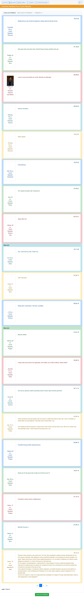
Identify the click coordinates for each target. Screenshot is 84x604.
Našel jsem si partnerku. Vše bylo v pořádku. (31, 306)
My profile (12, 2)
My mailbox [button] (22, 2)
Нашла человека (23, 108)
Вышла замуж (22, 334)
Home (4, 2)
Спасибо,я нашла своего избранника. (29, 499)
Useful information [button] (41, 2)
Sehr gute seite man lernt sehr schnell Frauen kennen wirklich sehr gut (38, 49)
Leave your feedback (10, 13)
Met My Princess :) (23, 527)
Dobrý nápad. (22, 136)
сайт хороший (22, 278)
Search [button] (30, 2)
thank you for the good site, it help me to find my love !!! (34, 473)
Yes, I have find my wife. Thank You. (28, 251)
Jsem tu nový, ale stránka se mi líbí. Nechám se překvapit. (34, 77)
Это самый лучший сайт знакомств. (29, 191)
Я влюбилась (22, 165)
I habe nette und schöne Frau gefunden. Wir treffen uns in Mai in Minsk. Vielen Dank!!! (43, 362)
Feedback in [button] (38, 13)
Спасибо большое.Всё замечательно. (29, 445)
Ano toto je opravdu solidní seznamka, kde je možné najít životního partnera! (40, 391)
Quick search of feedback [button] (24, 13)
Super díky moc (22, 219)
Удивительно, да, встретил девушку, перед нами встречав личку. (38, 21)
